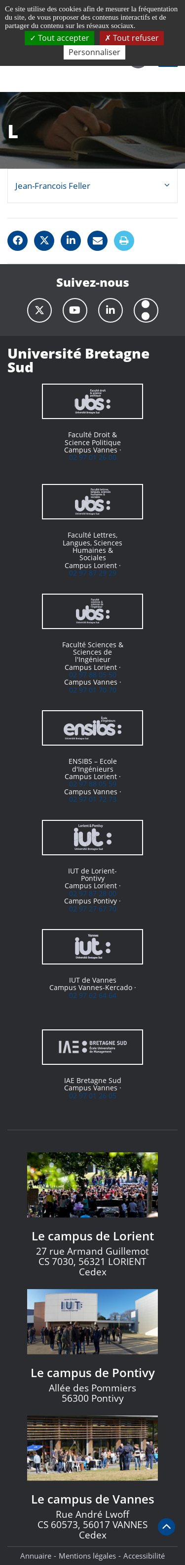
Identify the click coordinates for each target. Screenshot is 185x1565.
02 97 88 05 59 (92, 783)
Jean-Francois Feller (52, 185)
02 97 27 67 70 (92, 908)
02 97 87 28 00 (92, 893)
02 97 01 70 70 (92, 689)
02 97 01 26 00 (92, 457)
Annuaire (35, 1556)
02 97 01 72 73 (92, 799)
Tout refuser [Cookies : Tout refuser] (132, 37)
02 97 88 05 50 (92, 674)
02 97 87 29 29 (92, 572)
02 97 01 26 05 (92, 1095)
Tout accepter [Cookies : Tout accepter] (59, 37)
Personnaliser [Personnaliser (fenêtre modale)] (94, 52)
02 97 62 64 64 (92, 995)
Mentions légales (87, 1556)
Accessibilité (144, 1556)
